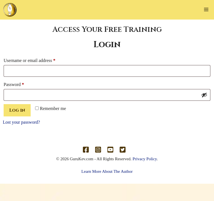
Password (22, 83)
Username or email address (37, 59)
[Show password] (204, 95)
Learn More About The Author (107, 171)
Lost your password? (21, 122)
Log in (17, 110)
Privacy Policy (145, 159)
